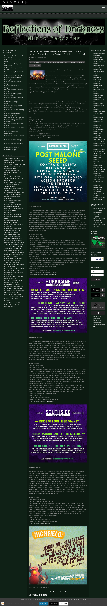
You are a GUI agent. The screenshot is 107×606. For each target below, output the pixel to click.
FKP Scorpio (80, 62)
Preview (36, 62)
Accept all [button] (43, 603)
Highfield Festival (70, 62)
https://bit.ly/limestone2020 (42, 138)
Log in (98, 313)
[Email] (97, 275)
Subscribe (96, 279)
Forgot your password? (97, 318)
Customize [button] (63, 603)
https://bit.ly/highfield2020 (42, 523)
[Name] (97, 271)
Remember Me (97, 299)
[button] (30, 595)
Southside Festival (58, 62)
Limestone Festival (35, 65)
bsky (27, 2)
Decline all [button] (53, 603)
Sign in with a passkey (98, 306)
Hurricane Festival (46, 62)
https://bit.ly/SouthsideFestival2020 (45, 401)
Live (31, 62)
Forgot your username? (97, 322)
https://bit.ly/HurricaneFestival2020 (45, 275)
